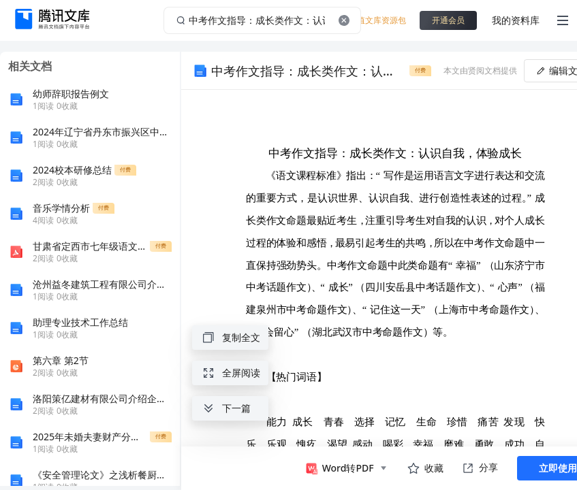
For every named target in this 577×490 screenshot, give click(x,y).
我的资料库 (516, 20)
